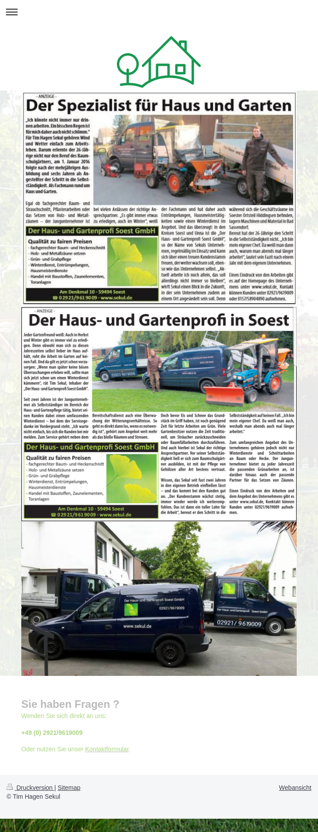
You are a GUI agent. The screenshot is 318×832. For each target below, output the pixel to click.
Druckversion (30, 787)
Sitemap (69, 787)
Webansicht (295, 787)
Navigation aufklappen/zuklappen (159, 11)
